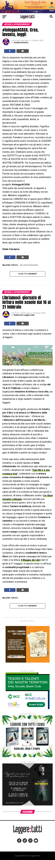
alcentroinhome (29, 265)
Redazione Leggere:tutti (24, 315)
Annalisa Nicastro (21, 43)
